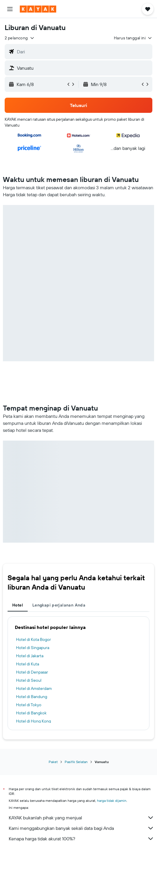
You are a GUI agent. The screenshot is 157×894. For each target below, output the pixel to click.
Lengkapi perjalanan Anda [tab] (58, 605)
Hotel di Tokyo (28, 704)
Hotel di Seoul (28, 680)
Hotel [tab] (17, 605)
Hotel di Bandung (31, 696)
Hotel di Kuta (27, 664)
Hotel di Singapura (32, 647)
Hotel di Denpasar (32, 672)
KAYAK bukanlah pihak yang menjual (81, 817)
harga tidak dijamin (111, 800)
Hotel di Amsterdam (34, 688)
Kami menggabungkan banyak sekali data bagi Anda (81, 828)
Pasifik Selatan (76, 762)
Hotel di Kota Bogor (33, 639)
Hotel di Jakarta (29, 655)
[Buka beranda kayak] (38, 9)
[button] (9, 9)
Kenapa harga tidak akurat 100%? (81, 838)
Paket (53, 762)
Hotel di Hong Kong (33, 721)
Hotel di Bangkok (31, 713)
